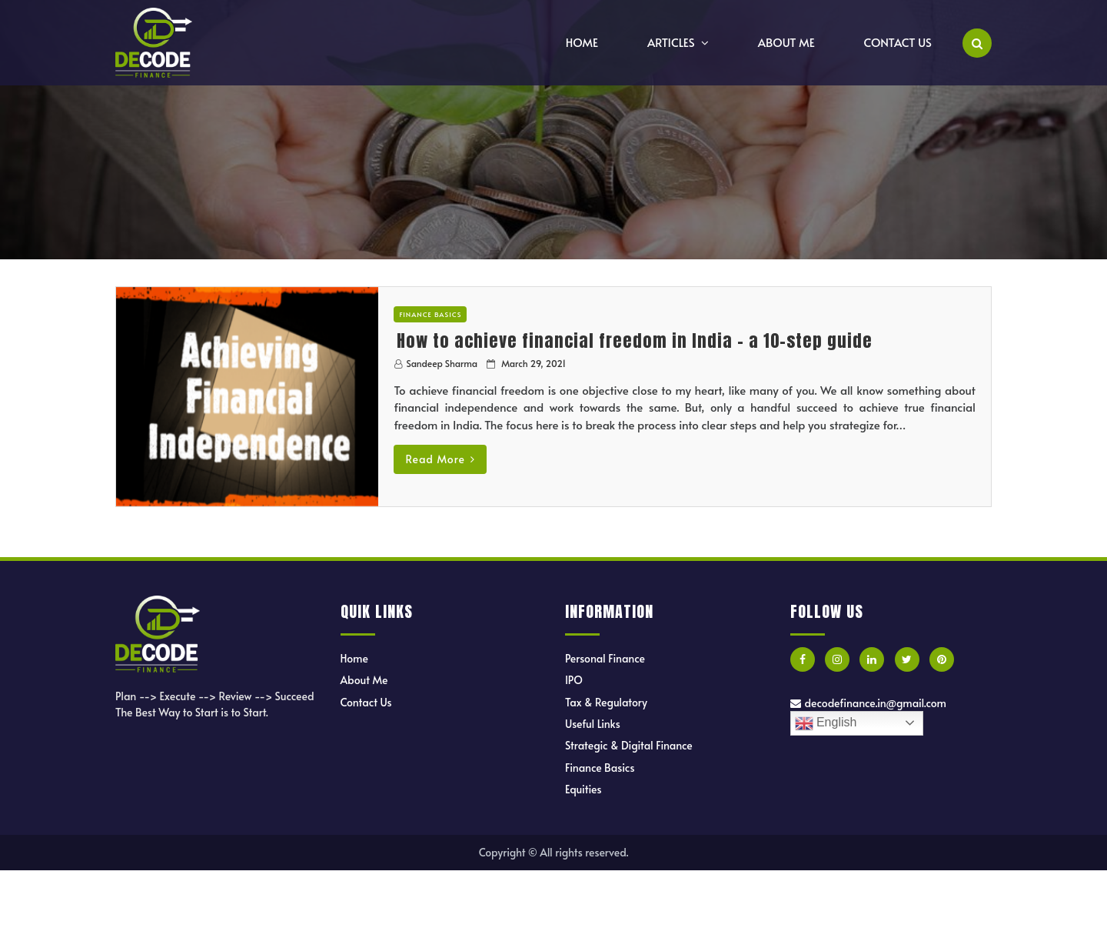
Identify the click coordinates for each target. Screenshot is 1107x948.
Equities (583, 789)
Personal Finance (605, 658)
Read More (440, 459)
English (826, 723)
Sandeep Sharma (441, 363)
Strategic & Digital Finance (629, 745)
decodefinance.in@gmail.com (868, 703)
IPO (574, 680)
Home (582, 42)
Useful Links (592, 723)
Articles (671, 42)
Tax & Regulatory (606, 702)
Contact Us (898, 42)
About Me (786, 42)
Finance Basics (430, 314)
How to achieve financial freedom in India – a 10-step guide (635, 340)
